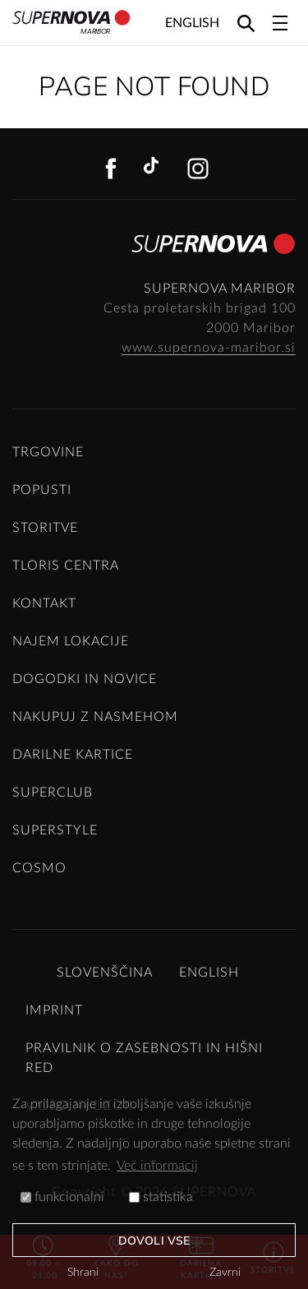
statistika (161, 1197)
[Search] (246, 22)
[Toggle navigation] (280, 23)
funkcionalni (62, 1197)
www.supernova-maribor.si (209, 347)
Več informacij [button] (157, 1165)
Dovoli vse (154, 1241)
